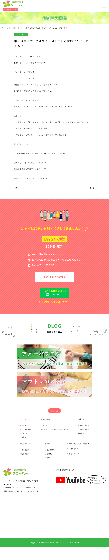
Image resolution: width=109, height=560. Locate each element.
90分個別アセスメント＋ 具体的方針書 (53, 431)
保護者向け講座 (83, 431)
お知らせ (24, 435)
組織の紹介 (24, 456)
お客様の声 (48, 456)
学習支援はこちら (11, 9)
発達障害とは (72, 451)
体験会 (23, 439)
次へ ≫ (92, 188)
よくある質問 (49, 452)
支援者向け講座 (83, 427)
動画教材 (80, 435)
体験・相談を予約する (54, 278)
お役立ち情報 (25, 431)
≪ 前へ (17, 188)
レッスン (43, 427)
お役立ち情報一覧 (13, 28)
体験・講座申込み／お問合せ (78, 446)
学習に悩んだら (73, 456)
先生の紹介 (24, 452)
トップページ (25, 427)
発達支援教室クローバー (66, 472)
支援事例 (47, 460)
